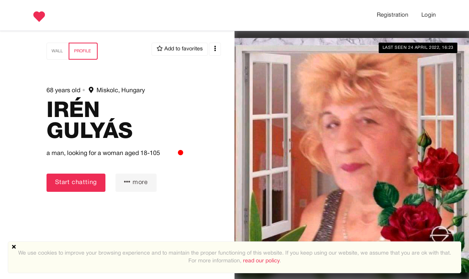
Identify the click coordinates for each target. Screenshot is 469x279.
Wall (57, 51)
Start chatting (76, 182)
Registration (392, 15)
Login (428, 15)
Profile (82, 51)
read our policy (261, 261)
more (136, 182)
